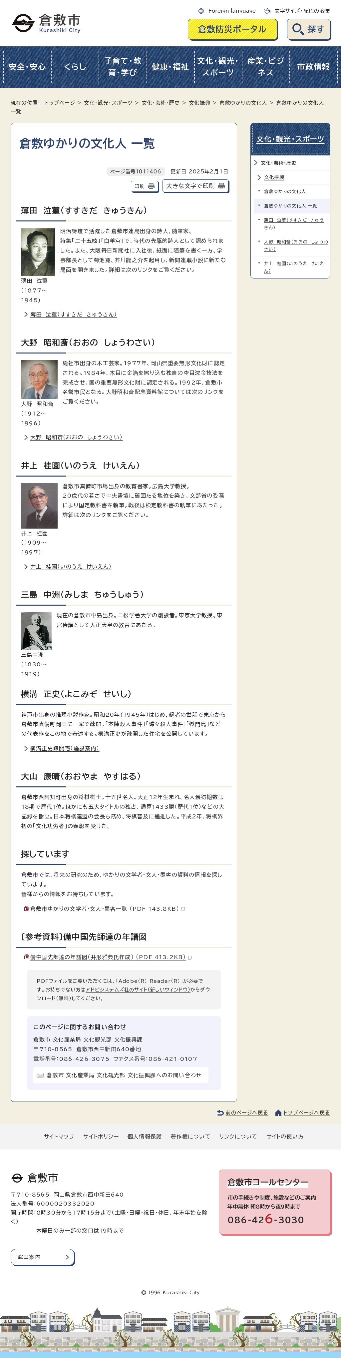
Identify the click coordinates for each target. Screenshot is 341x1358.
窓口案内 (29, 1257)
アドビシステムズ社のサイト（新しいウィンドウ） (138, 989)
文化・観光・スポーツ (218, 66)
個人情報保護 (145, 1136)
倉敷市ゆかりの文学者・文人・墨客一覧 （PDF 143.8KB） (107, 908)
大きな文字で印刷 (190, 186)
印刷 (140, 186)
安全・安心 (27, 67)
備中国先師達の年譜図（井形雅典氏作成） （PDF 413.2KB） (111, 957)
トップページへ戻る (307, 1112)
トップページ (60, 102)
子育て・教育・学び (123, 66)
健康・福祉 (170, 67)
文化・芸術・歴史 (161, 102)
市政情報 (313, 67)
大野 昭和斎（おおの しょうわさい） (76, 437)
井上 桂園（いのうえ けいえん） (71, 566)
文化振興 (199, 102)
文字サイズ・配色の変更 (302, 10)
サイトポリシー (101, 1136)
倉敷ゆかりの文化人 (243, 102)
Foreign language (232, 10)
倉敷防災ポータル (232, 29)
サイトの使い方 (285, 1136)
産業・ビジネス (266, 66)
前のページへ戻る (246, 1112)
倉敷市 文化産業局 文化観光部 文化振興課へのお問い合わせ (124, 1075)
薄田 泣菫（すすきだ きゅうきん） (73, 314)
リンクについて (238, 1136)
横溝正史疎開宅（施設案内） (65, 748)
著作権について (190, 1136)
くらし (75, 67)
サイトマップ (59, 1136)
